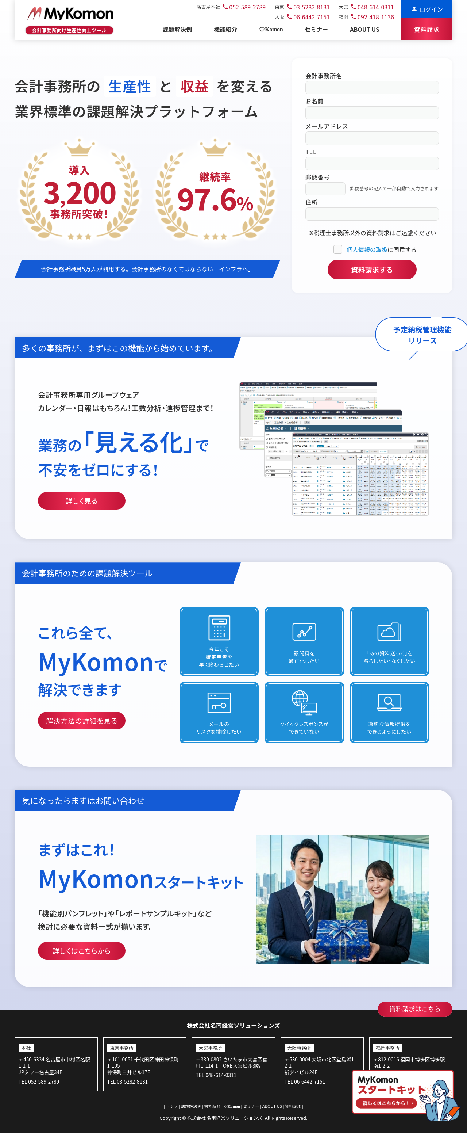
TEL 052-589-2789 (39, 1081)
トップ (172, 1106)
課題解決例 (191, 1106)
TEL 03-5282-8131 (127, 1081)
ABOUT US (272, 1106)
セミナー (251, 1106)
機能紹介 (212, 1106)
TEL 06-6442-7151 (305, 1081)
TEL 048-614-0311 (216, 1075)
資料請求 (293, 1106)
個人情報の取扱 (367, 249)
